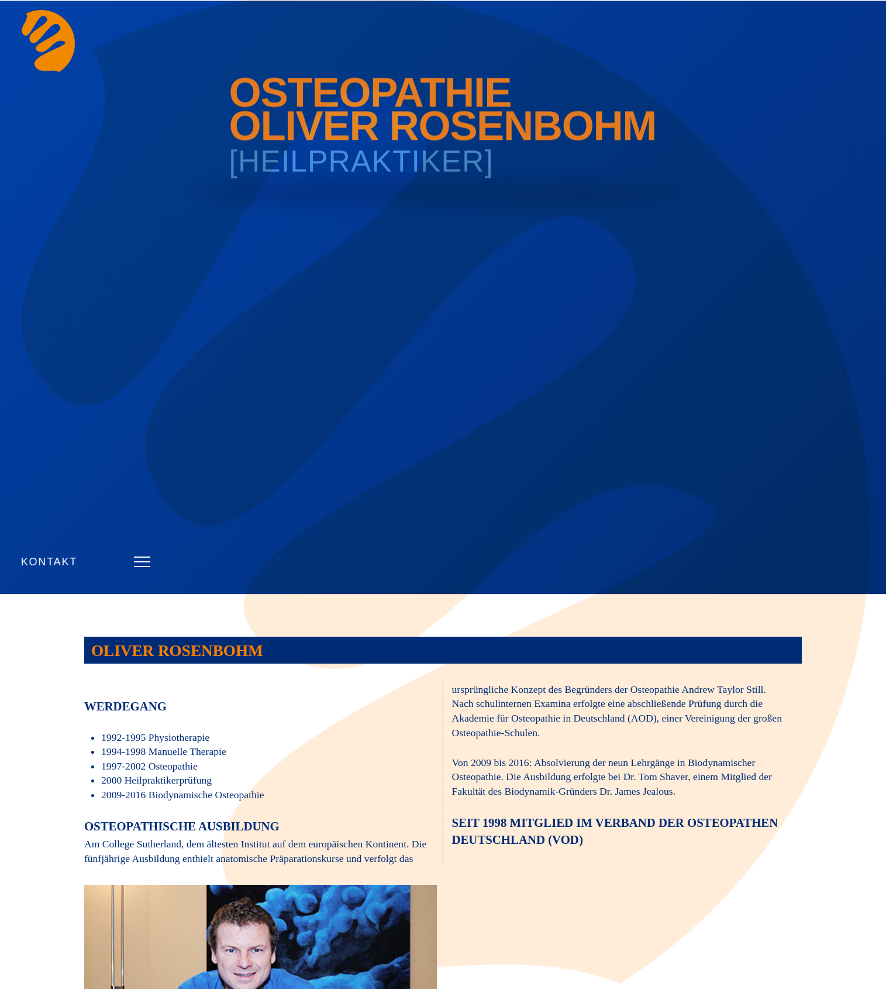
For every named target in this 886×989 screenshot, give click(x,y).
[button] (142, 562)
